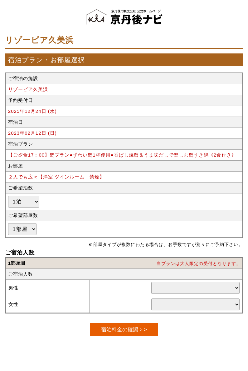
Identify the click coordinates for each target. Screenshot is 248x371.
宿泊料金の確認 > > (124, 329)
